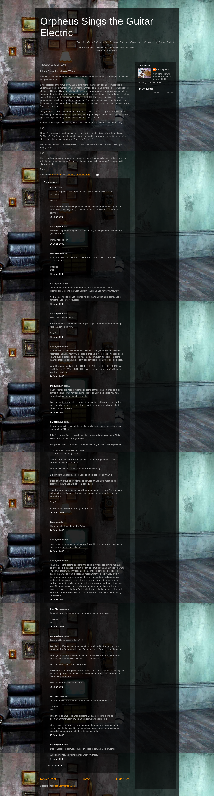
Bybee (53, 522)
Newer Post (48, 779)
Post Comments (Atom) (65, 786)
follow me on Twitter (163, 92)
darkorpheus (56, 226)
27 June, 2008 (57, 735)
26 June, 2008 (57, 217)
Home (86, 779)
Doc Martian (56, 253)
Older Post (123, 779)
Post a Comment (55, 765)
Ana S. (53, 187)
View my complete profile (150, 82)
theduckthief (56, 386)
